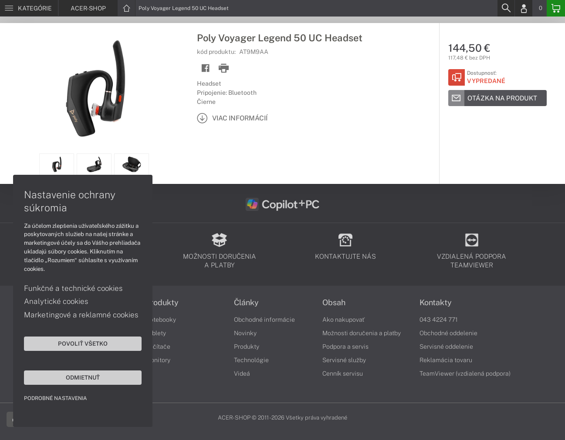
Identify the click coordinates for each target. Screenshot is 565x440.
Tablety (155, 333)
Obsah (333, 303)
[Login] (523, 8)
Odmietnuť (83, 377)
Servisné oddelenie (446, 346)
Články (246, 303)
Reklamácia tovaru (446, 360)
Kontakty (436, 303)
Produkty (162, 303)
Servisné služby (344, 360)
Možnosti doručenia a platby (361, 333)
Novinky (245, 333)
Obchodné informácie (264, 319)
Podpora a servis (345, 346)
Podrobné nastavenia (55, 398)
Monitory (157, 360)
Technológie (251, 360)
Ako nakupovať (343, 319)
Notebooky (160, 319)
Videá (242, 373)
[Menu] (29, 8)
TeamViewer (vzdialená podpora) (465, 373)
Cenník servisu (342, 373)
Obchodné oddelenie (448, 333)
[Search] (505, 8)
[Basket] (556, 8)
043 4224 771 (439, 319)
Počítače (157, 346)
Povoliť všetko (83, 343)
